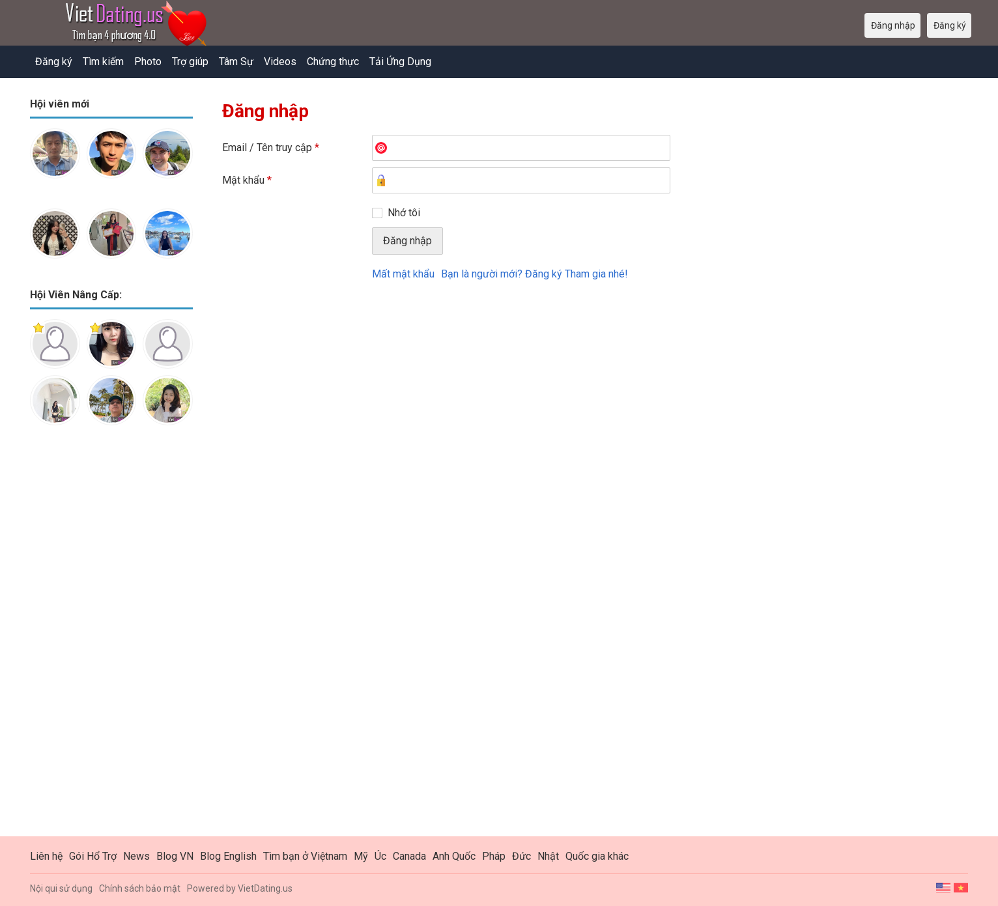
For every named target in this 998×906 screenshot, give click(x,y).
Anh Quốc (454, 856)
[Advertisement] (111, 641)
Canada (409, 856)
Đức (521, 856)
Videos (280, 61)
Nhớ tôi (404, 212)
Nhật (548, 856)
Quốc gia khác (597, 856)
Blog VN (174, 856)
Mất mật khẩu (403, 274)
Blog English (228, 856)
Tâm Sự (236, 61)
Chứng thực (333, 61)
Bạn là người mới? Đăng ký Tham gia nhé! (534, 274)
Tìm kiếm (103, 61)
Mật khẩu (247, 180)
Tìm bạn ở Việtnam (305, 856)
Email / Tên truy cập (270, 147)
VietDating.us (265, 888)
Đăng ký (53, 61)
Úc (380, 856)
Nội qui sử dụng (61, 888)
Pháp (494, 856)
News (136, 856)
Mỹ (361, 856)
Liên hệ (46, 856)
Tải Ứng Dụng (400, 61)
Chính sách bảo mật (139, 888)
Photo (148, 61)
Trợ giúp (190, 61)
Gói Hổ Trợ (93, 856)
